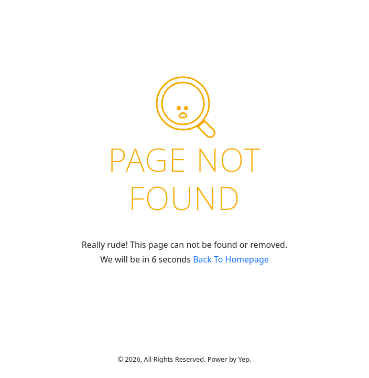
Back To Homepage (231, 259)
